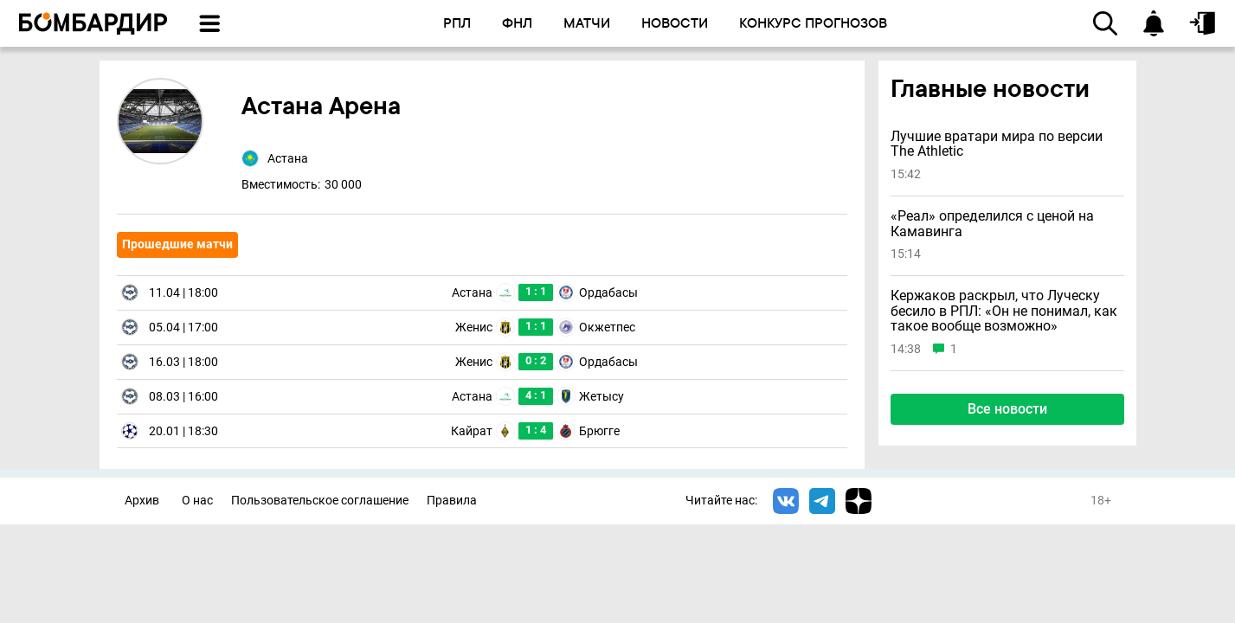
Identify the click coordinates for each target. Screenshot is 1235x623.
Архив (142, 500)
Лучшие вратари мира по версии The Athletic (997, 144)
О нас (197, 500)
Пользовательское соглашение (319, 500)
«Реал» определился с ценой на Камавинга (992, 224)
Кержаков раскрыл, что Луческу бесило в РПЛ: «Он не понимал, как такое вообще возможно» (1004, 311)
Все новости (1007, 409)
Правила (452, 500)
